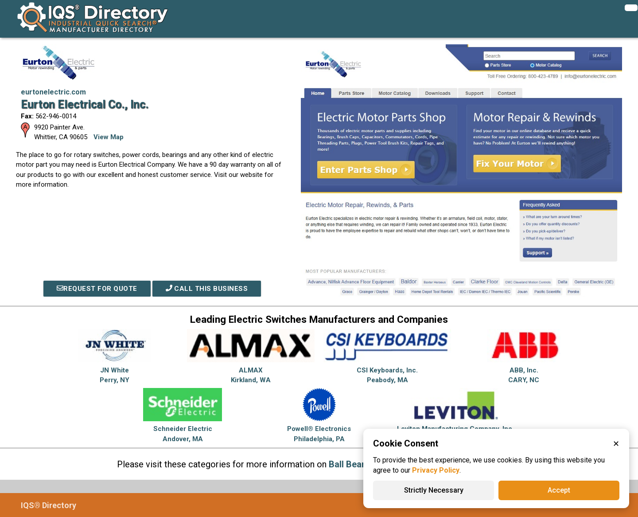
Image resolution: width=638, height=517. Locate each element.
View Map (108, 137)
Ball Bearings (355, 464)
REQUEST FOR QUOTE (97, 289)
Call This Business (207, 289)
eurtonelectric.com (53, 92)
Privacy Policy (435, 470)
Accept (559, 490)
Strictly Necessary (433, 490)
